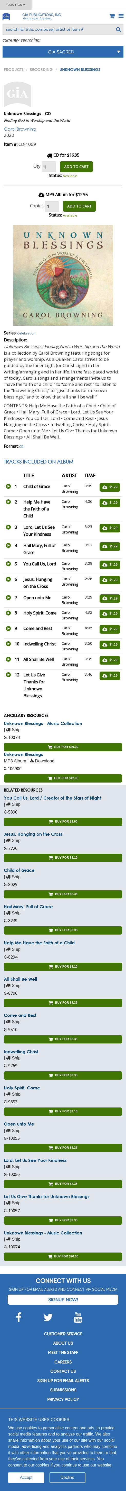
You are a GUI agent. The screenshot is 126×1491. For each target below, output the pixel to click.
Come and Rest (20, 1015)
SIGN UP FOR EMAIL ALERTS (63, 1380)
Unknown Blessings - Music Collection (43, 723)
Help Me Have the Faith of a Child (39, 942)
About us (63, 1343)
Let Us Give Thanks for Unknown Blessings (46, 1196)
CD (21, 446)
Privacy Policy (63, 1399)
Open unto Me (19, 1123)
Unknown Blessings (23, 754)
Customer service (63, 1333)
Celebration (26, 333)
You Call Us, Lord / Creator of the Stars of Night (52, 797)
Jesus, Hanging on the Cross (33, 834)
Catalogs (15, 5)
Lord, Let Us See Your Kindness (35, 1160)
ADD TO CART (76, 166)
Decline (67, 1477)
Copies (37, 206)
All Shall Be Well (20, 979)
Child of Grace (19, 870)
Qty (37, 166)
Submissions (63, 1390)
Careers (63, 1362)
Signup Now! (63, 1299)
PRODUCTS (14, 69)
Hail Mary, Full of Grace (28, 906)
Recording (41, 69)
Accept (26, 1477)
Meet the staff (63, 1352)
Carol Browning (20, 129)
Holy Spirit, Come (22, 1087)
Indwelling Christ (21, 1051)
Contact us (63, 1371)
